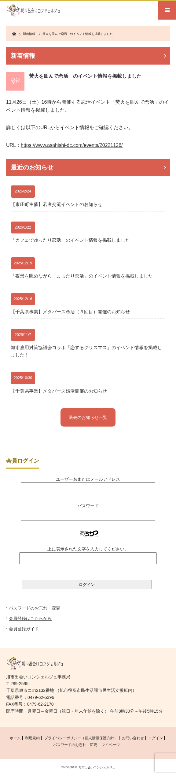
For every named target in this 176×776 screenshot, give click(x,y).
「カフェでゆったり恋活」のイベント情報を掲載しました (70, 240)
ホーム (15, 738)
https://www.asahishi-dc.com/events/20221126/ (72, 145)
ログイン (155, 738)
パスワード (88, 505)
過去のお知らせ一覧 (88, 417)
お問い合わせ (133, 738)
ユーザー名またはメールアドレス (88, 479)
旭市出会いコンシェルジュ (97, 767)
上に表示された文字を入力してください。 (88, 549)
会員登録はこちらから (30, 618)
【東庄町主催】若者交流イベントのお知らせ (56, 204)
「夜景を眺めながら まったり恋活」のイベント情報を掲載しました (82, 275)
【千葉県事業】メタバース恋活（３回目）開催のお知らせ (70, 311)
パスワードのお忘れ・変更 (34, 608)
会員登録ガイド (24, 628)
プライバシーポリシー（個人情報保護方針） (81, 738)
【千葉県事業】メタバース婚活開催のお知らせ (59, 391)
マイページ (110, 745)
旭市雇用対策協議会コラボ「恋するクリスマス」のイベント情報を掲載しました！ (86, 351)
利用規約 (32, 738)
